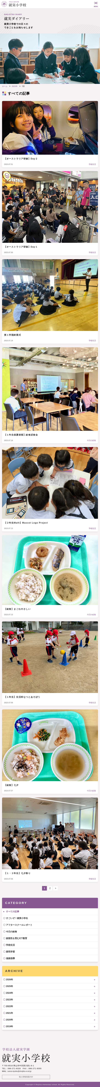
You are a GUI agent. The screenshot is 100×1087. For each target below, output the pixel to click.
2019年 (9, 1026)
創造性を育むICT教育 (16, 938)
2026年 (9, 979)
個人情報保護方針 (26, 1077)
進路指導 (10, 958)
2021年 (9, 1013)
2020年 (9, 1020)
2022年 (9, 1006)
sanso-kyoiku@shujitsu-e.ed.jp (19, 1071)
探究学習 (10, 952)
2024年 (9, 993)
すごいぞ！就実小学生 (17, 918)
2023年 (9, 999)
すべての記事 (12, 911)
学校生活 (10, 945)
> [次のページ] (55, 888)
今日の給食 (11, 931)
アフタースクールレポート (19, 925)
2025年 (9, 986)
